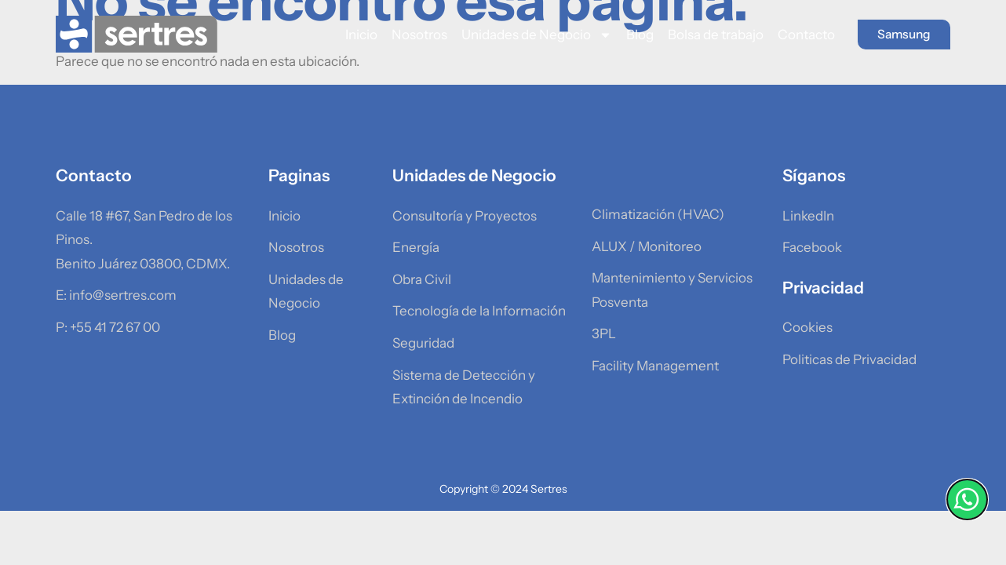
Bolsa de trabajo (706, 34)
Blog (630, 34)
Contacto (797, 34)
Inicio (352, 34)
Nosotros (410, 34)
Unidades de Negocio (527, 34)
